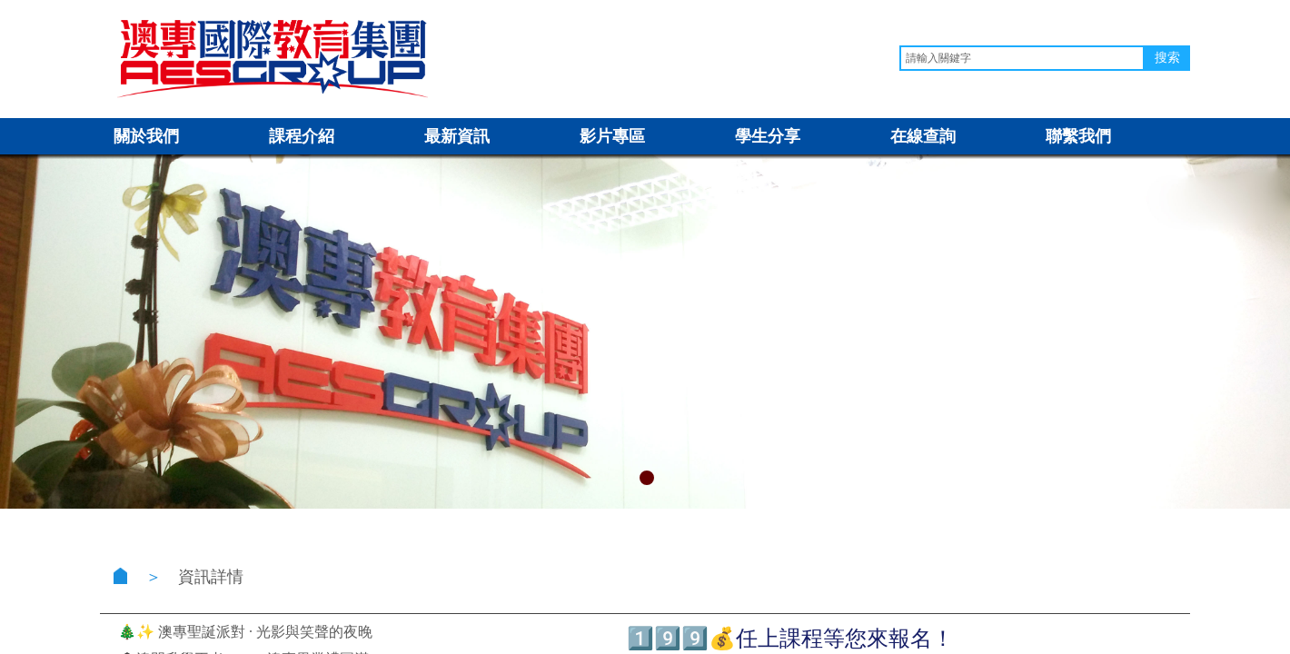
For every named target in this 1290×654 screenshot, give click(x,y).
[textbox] (1022, 58)
